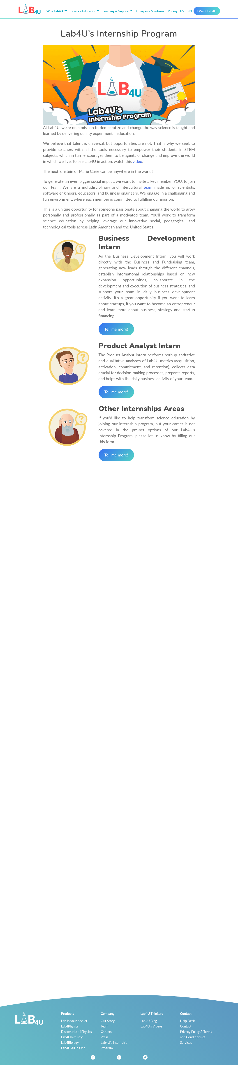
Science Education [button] (83, 11)
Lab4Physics (70, 1026)
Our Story (108, 1021)
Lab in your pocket (74, 1021)
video (137, 161)
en (190, 11)
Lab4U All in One (73, 1048)
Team (104, 1026)
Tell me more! (116, 329)
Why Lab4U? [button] (55, 11)
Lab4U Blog (148, 1021)
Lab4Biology (70, 1042)
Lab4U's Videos (151, 1026)
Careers (106, 1032)
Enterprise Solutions (150, 11)
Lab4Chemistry (72, 1037)
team (148, 187)
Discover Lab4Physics (76, 1032)
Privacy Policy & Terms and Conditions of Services (196, 1037)
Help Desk (187, 1021)
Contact (185, 1026)
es (182, 11)
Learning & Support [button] (115, 11)
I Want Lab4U (206, 11)
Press (105, 1037)
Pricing (172, 11)
